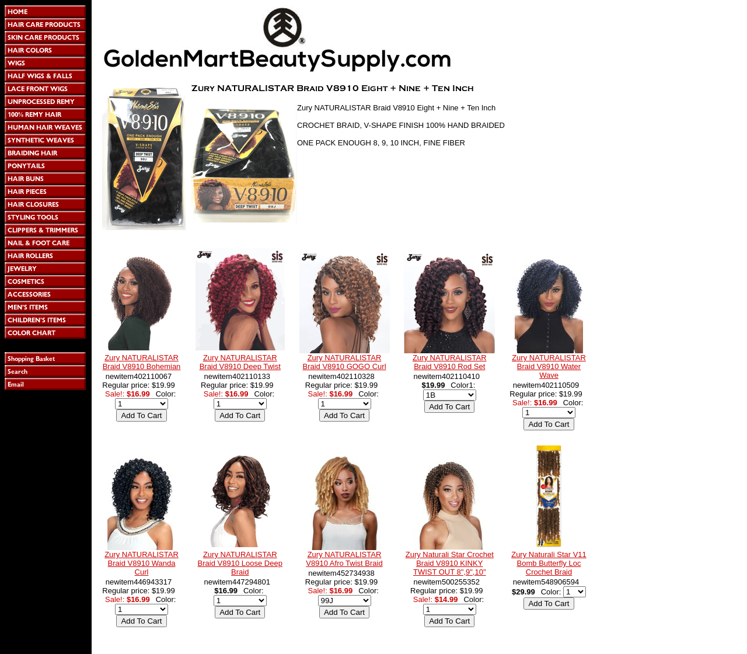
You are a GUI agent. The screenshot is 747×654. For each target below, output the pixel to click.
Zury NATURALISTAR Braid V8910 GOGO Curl (344, 362)
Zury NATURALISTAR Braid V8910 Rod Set (450, 362)
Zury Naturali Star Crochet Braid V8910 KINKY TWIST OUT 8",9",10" (450, 563)
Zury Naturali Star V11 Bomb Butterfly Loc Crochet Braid (549, 563)
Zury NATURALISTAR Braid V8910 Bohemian (142, 362)
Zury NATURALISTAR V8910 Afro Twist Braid (344, 559)
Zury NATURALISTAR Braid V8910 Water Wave (549, 366)
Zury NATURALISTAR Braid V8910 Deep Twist (240, 362)
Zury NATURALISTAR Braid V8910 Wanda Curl (141, 563)
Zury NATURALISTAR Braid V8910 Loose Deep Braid (240, 563)
